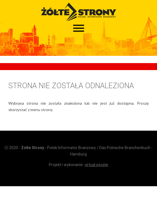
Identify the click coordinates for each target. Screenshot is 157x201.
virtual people (96, 164)
